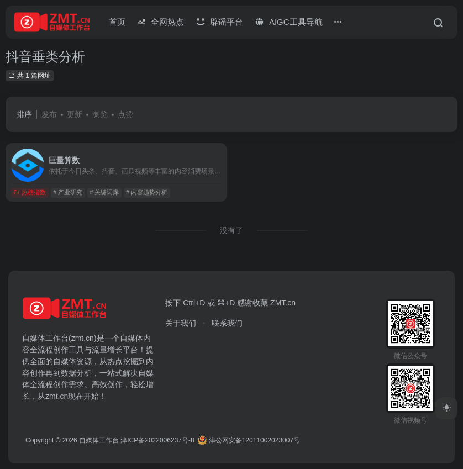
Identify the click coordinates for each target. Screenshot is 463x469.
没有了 (231, 230)
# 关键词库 (104, 192)
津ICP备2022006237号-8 (157, 440)
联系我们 (227, 323)
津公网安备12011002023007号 (249, 440)
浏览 (100, 114)
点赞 (125, 114)
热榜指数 (29, 192)
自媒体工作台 (99, 440)
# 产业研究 (67, 192)
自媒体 (131, 338)
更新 (74, 114)
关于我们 (180, 323)
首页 (117, 22)
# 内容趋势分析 (146, 192)
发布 (49, 114)
